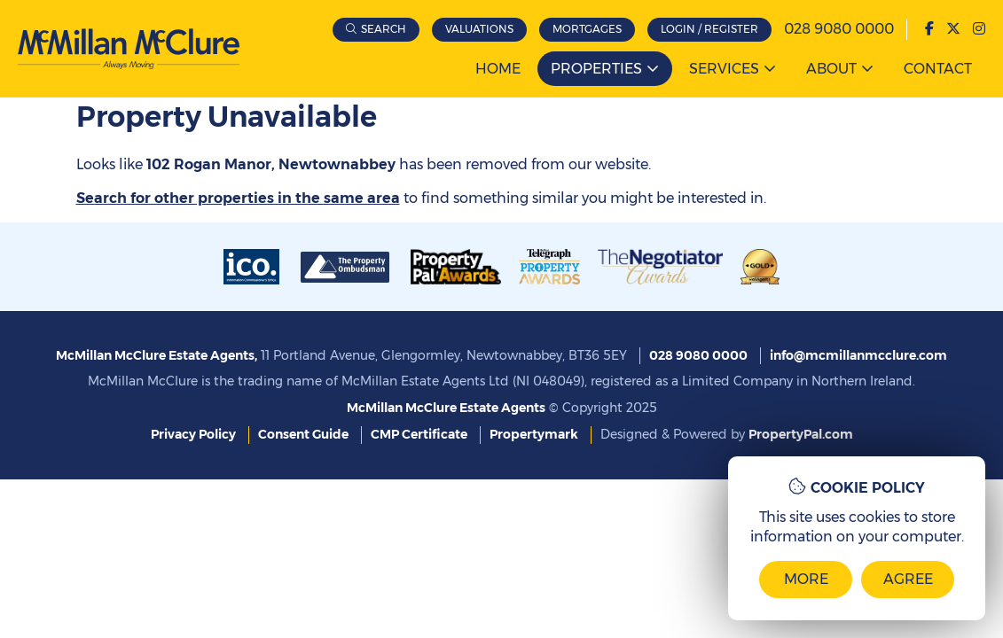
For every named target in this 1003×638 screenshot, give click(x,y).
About (831, 68)
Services (724, 68)
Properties (596, 68)
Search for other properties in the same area (238, 198)
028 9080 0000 (839, 28)
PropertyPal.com (800, 434)
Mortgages (587, 28)
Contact (938, 68)
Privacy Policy (193, 434)
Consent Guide (303, 434)
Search (383, 28)
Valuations (479, 28)
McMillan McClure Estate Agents (446, 408)
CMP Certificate (419, 434)
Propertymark (534, 434)
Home (498, 68)
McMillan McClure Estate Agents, (156, 355)
